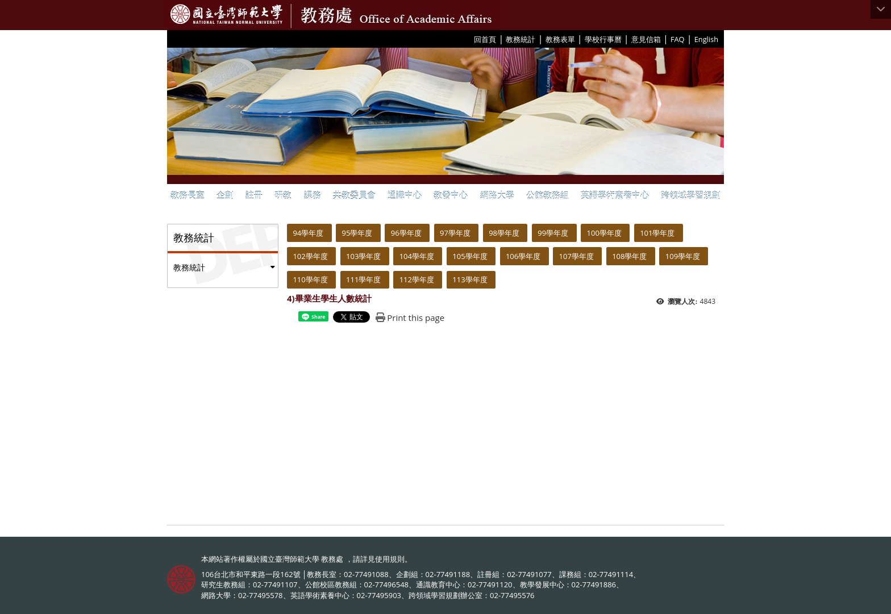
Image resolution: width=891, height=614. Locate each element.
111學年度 (363, 279)
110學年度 (310, 279)
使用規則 (390, 559)
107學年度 (576, 256)
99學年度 (553, 233)
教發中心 (451, 195)
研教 (283, 195)
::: (470, 39)
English (706, 39)
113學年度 (469, 279)
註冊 (254, 195)
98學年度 (504, 233)
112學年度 (416, 279)
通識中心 (405, 195)
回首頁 (485, 39)
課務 (312, 195)
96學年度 (406, 233)
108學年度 (629, 256)
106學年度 (523, 256)
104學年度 (416, 256)
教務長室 (187, 195)
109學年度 (682, 256)
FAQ (678, 39)
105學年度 (469, 256)
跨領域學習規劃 (691, 195)
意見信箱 (646, 39)
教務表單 (560, 39)
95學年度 (357, 233)
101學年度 (657, 233)
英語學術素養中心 (615, 195)
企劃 (225, 195)
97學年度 (455, 233)
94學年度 (308, 233)
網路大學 (497, 195)
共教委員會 (354, 195)
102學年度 (310, 256)
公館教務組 (547, 195)
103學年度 (363, 256)
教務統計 (520, 39)
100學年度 (604, 233)
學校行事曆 (603, 39)
